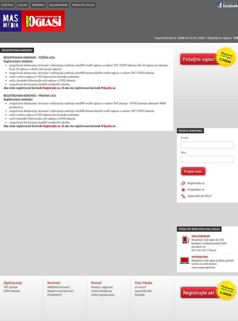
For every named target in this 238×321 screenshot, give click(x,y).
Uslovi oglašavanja (102, 294)
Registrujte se (51, 88)
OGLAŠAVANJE (59, 5)
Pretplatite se (196, 189)
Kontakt (140, 294)
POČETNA (7, 5)
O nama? (140, 287)
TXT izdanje (11, 287)
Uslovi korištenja (101, 291)
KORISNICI (38, 5)
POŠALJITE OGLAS (83, 5)
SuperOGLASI (143, 291)
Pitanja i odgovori (102, 287)
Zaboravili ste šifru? (200, 196)
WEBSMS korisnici (58, 287)
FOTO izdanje (12, 291)
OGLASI (22, 5)
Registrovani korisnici (60, 291)
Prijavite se (108, 88)
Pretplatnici (54, 294)
